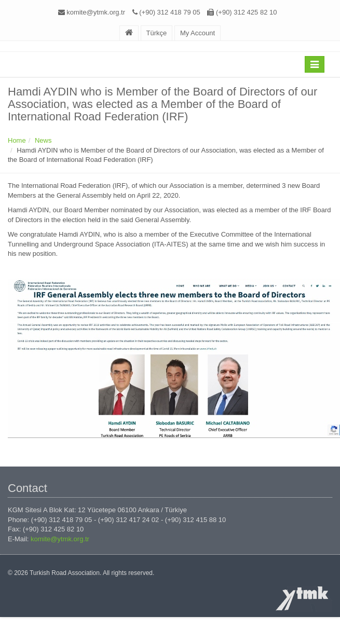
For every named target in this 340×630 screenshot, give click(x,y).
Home (17, 140)
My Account (197, 33)
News (43, 140)
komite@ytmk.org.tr (95, 12)
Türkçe (156, 33)
